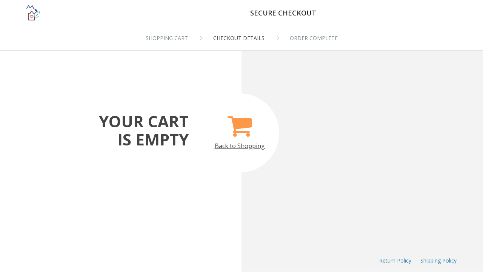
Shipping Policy (438, 260)
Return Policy (396, 260)
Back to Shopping (240, 128)
